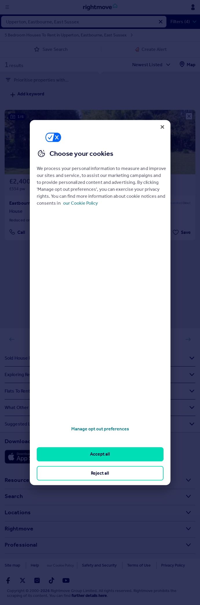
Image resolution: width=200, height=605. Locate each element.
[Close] (162, 127)
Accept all (100, 454)
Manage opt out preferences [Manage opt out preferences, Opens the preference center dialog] (100, 429)
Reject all (100, 473)
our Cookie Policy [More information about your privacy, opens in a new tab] (80, 203)
